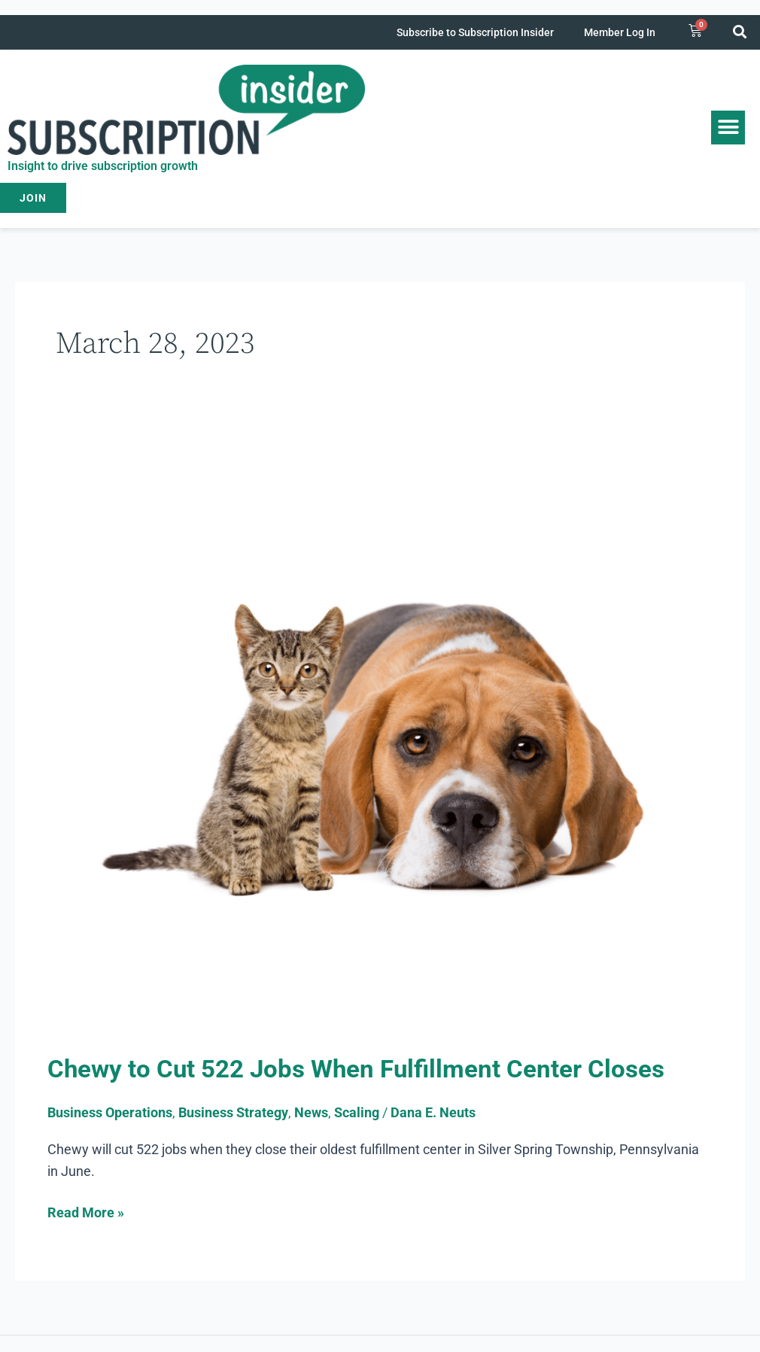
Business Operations (109, 1112)
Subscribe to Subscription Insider (475, 32)
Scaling (356, 1112)
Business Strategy (233, 1112)
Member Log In (619, 32)
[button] (740, 31)
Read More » (85, 1211)
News (311, 1112)
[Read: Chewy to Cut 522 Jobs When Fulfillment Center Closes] (380, 741)
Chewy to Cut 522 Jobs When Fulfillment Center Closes (361, 1068)
